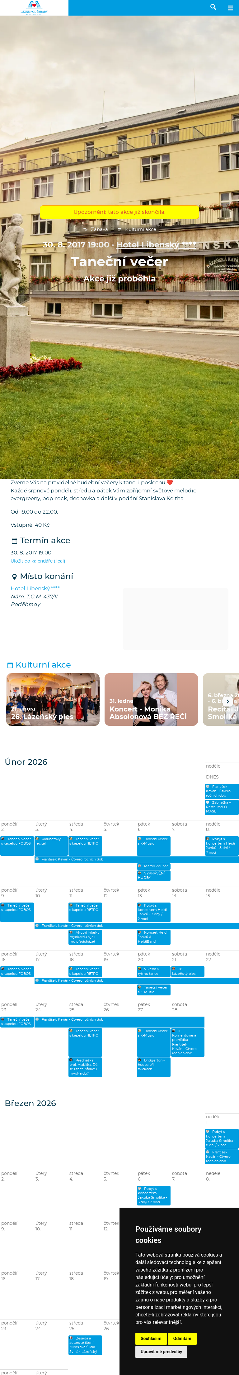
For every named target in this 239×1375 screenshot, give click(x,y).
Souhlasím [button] (151, 1338)
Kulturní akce (136, 230)
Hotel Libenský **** (156, 245)
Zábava (95, 230)
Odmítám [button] (182, 1338)
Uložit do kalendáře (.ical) (38, 561)
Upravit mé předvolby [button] (161, 1351)
